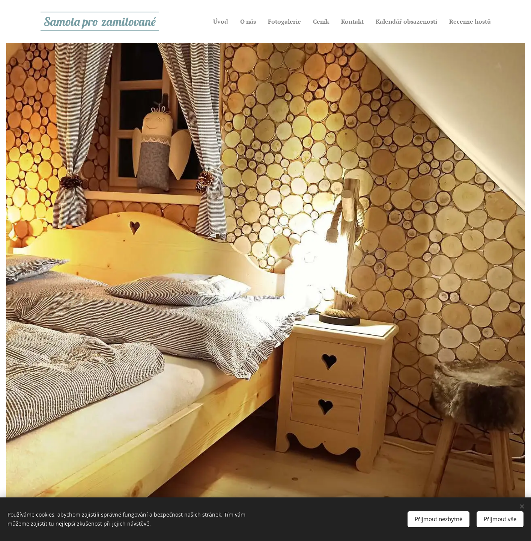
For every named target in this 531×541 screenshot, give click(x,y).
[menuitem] (227, 21)
